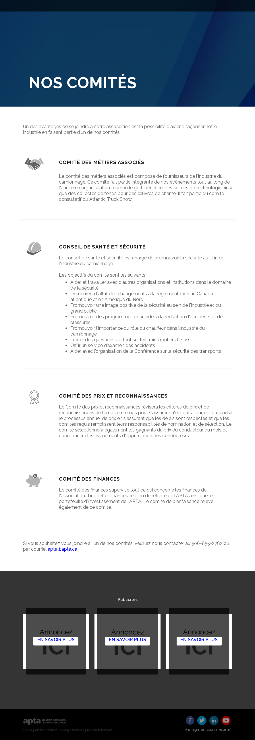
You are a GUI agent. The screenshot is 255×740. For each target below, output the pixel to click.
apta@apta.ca (62, 549)
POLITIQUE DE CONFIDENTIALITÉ (208, 730)
